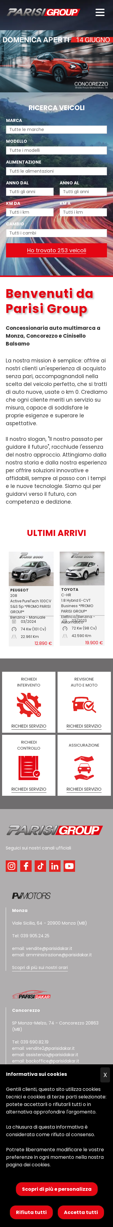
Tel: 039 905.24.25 (30, 936)
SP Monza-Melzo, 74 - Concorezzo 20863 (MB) (55, 1019)
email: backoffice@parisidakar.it (45, 1061)
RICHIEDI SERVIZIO (28, 726)
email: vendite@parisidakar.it (42, 948)
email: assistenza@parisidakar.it (45, 1055)
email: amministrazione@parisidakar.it (52, 955)
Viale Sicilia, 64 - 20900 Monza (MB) (49, 923)
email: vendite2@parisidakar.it (43, 1048)
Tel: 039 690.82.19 (30, 1042)
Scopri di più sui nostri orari (40, 967)
